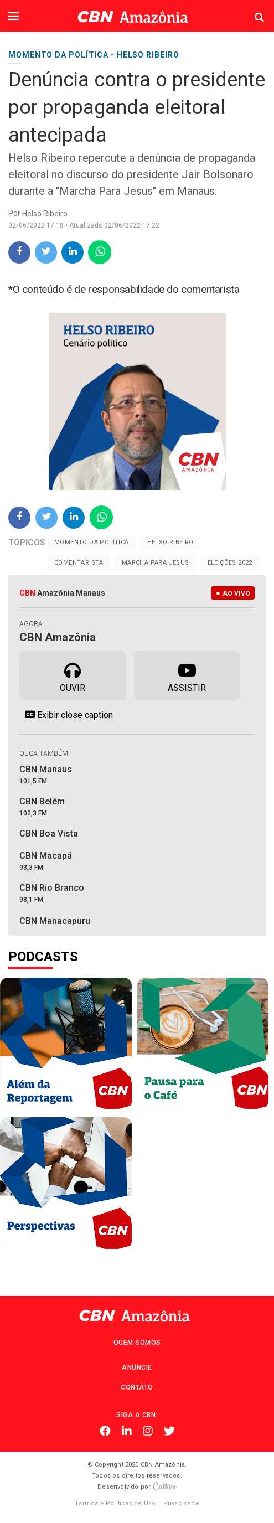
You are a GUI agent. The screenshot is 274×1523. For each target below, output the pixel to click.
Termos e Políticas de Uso (115, 1503)
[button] (13, 17)
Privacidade (181, 1503)
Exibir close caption (66, 714)
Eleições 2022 (230, 562)
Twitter (169, 1431)
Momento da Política (91, 542)
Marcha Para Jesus (155, 562)
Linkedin (127, 1431)
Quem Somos (137, 1342)
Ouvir (72, 675)
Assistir (187, 675)
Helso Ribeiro (170, 542)
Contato (137, 1387)
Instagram (148, 1431)
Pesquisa (250, 8)
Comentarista (79, 562)
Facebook (105, 1431)
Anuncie (137, 1367)
